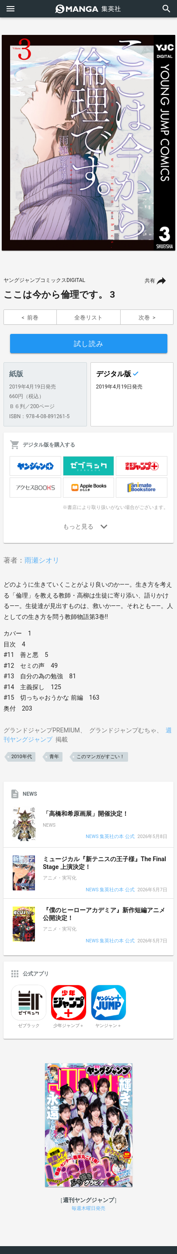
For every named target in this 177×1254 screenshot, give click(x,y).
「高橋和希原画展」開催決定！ (85, 813)
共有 (150, 281)
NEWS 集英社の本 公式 (110, 837)
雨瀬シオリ (41, 560)
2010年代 (21, 756)
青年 (54, 756)
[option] (88, 143)
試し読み (89, 344)
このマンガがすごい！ (100, 756)
